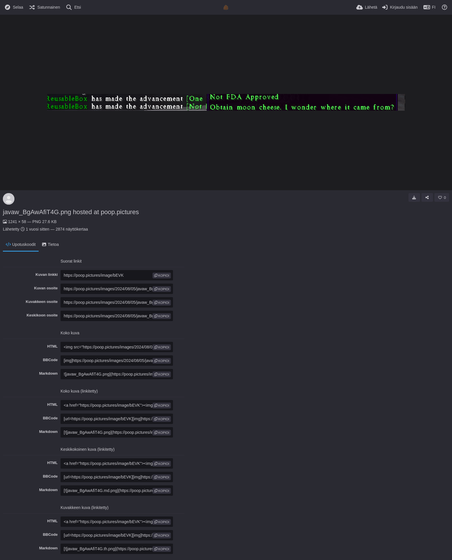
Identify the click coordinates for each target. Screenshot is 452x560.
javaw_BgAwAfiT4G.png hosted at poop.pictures (71, 212)
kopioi (161, 275)
